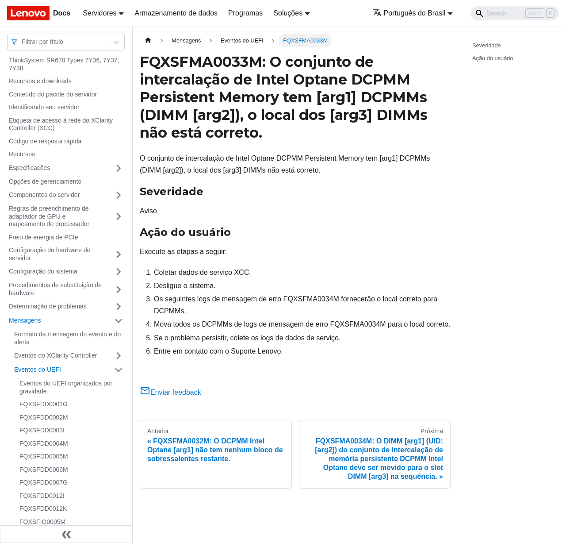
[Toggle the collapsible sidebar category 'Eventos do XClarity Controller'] (118, 356)
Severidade (486, 45)
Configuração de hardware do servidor (49, 254)
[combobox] (22, 42)
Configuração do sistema (43, 271)
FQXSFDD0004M (43, 443)
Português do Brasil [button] (409, 13)
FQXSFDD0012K (43, 508)
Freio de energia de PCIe (43, 237)
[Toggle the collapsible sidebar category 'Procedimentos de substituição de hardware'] (118, 289)
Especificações (29, 167)
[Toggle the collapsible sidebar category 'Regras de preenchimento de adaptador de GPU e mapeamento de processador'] (118, 216)
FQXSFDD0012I (42, 495)
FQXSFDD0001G (43, 404)
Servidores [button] (99, 13)
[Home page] (148, 40)
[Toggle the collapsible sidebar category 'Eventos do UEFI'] (118, 370)
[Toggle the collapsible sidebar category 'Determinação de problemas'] (118, 307)
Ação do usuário (492, 58)
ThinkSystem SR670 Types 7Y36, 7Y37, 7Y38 (64, 64)
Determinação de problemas (48, 306)
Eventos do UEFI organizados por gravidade (65, 387)
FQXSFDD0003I (42, 430)
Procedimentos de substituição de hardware (55, 289)
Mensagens (25, 320)
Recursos (22, 154)
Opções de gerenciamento (45, 181)
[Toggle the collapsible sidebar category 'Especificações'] (118, 168)
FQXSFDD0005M (43, 456)
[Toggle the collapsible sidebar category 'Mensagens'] (118, 321)
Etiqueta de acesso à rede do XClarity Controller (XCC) (61, 124)
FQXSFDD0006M (43, 469)
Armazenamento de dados (176, 13)
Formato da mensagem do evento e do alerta (67, 338)
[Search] (514, 13)
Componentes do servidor (44, 194)
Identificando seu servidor (44, 107)
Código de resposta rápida (45, 141)
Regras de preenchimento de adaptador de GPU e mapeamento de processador (49, 216)
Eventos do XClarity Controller (55, 355)
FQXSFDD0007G (43, 482)
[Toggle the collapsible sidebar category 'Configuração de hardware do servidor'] (118, 254)
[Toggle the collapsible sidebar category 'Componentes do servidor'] (118, 195)
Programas (245, 13)
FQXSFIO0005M (42, 521)
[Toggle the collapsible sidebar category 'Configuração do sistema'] (118, 272)
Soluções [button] (287, 13)
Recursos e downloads (40, 81)
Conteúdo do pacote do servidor (53, 94)
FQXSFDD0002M (43, 417)
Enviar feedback (170, 392)
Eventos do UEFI (37, 369)
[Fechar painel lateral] (66, 534)
